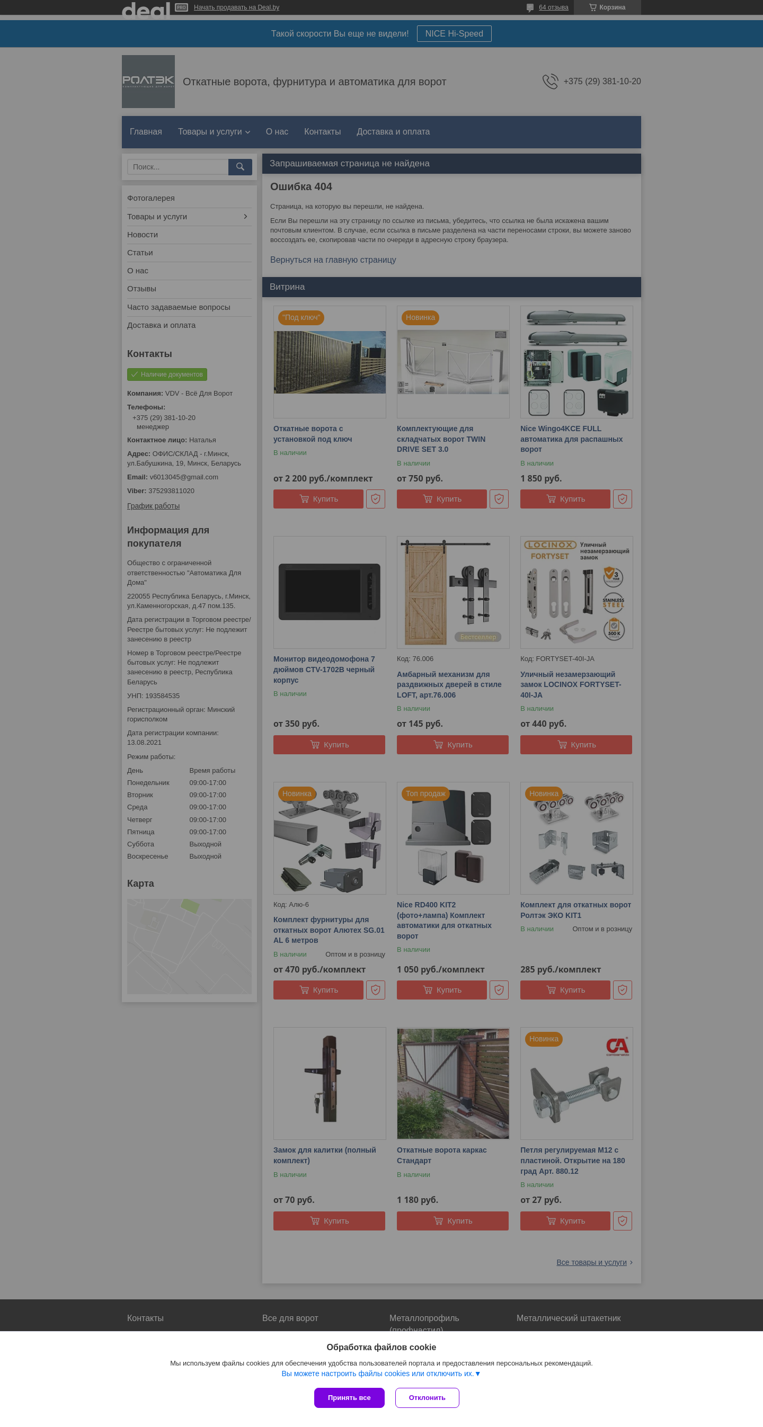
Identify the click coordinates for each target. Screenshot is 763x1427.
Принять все (349, 1398)
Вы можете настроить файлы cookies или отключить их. (377, 1373)
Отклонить (427, 1398)
